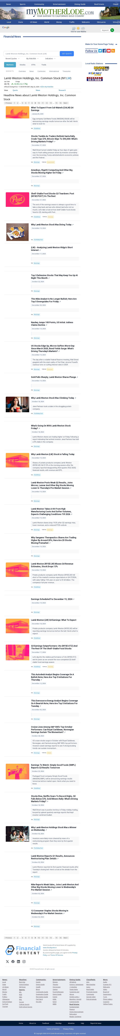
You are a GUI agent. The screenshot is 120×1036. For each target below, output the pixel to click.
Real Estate (99, 4)
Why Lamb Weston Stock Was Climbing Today (53, 398)
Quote (15, 90)
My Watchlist (31, 58)
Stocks (22, 65)
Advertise (71, 1023)
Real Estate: (74, 1004)
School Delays (7, 1002)
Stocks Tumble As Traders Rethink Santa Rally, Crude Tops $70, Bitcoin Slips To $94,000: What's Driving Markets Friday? (54, 139)
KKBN (54, 1004)
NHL (20, 1000)
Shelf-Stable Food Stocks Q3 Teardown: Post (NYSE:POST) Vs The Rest (52, 194)
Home (21, 1023)
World (46, 22)
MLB (20, 995)
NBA (20, 997)
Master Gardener (75, 1017)
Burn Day (22, 982)
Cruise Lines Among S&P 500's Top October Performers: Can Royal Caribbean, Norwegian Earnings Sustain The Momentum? (52, 729)
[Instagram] (24, 962)
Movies (55, 982)
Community (39, 4)
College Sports (24, 1004)
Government (50, 162)
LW (68, 78)
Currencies (41, 71)
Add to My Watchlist (46, 87)
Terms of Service (53, 1029)
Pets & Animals (91, 999)
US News (33, 22)
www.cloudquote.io (50, 948)
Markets (10, 65)
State (20, 22)
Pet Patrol (39, 999)
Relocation (73, 1014)
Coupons (106, 1002)
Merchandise (90, 985)
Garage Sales (91, 997)
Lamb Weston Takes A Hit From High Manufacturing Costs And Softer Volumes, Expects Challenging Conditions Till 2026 (51, 511)
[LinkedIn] (18, 962)
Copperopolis (74, 1002)
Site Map (59, 1023)
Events (38, 982)
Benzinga (36, 162)
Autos (88, 987)
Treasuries (67, 71)
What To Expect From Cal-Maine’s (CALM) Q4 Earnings (52, 108)
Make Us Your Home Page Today (99, 44)
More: (105, 979)
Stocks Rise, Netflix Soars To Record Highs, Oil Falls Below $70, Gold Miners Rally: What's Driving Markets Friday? (54, 799)
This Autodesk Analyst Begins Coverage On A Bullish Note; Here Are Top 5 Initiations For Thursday (52, 677)
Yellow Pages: (108, 1004)
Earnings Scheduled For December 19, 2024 (52, 599)
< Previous (8, 103)
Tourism (5, 1007)
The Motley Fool (38, 239)
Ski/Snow (22, 987)
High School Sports (25, 1007)
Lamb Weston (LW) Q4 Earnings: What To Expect (53, 620)
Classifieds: (91, 979)
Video (105, 989)
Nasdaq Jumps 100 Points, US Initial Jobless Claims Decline (52, 323)
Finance (72, 1009)
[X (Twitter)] (7, 962)
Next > (66, 103)
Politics (4, 997)
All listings (72, 982)
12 (47, 103)
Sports (22, 4)
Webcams (86, 22)
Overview (22, 71)
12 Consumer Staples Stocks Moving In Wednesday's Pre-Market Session (49, 912)
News (8, 4)
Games (55, 989)
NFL (20, 992)
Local (9, 22)
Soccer (21, 1002)
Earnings (49, 529)
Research (62, 90)
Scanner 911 (107, 985)
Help (82, 1023)
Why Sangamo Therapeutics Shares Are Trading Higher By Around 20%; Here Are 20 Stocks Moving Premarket (53, 540)
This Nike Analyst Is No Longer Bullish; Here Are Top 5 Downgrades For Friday (54, 300)
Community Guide (42, 992)
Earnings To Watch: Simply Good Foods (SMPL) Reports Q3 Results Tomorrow (53, 766)
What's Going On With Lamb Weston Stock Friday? (51, 427)
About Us (32, 1023)
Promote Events (91, 992)
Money (59, 22)
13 (51, 103)
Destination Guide (42, 994)
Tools (43, 65)
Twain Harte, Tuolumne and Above (74, 991)
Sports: (22, 990)
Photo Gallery (107, 999)
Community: (41, 979)
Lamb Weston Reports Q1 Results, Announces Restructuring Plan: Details (53, 857)
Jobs (87, 982)
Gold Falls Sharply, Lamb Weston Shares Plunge (54, 377)
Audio (105, 982)
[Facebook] (13, 962)
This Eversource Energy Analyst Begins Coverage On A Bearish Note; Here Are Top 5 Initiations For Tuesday (54, 703)
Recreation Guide (42, 997)
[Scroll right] (116, 3)
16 (60, 103)
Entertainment (59, 4)
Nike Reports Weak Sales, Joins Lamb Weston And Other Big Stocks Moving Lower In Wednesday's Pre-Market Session (55, 887)
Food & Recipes (58, 992)
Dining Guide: (75, 979)
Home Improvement (76, 1012)
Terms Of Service (57, 955)
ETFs (33, 65)
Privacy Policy (68, 1029)
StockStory (37, 128)
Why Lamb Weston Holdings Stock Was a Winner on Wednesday (53, 828)
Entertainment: (59, 979)
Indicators (49, 58)
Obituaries (101, 22)
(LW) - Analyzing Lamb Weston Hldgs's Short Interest (52, 248)
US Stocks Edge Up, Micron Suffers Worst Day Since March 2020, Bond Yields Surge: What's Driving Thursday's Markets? (52, 348)
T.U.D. (105, 997)
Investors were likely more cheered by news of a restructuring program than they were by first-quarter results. (53, 841)
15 (56, 103)
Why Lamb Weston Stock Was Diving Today (52, 224)
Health (38, 987)
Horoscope (56, 987)
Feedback (45, 1023)
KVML (54, 999)
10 (39, 103)
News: (4, 979)
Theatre (55, 985)
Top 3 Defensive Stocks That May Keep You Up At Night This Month (54, 276)
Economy (50, 216)
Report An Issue (95, 1023)
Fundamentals (74, 1007)
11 (43, 103)
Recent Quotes (11, 58)
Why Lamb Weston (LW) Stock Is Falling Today (52, 454)
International (54, 71)
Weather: (23, 979)
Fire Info (38, 1002)
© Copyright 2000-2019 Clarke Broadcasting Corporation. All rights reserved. (60, 1033)
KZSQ (55, 1002)
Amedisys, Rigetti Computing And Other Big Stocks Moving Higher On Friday (51, 171)
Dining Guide (80, 4)
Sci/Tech (5, 1004)
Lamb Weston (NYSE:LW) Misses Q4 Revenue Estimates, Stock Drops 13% (52, 565)
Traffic (72, 22)
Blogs (38, 989)
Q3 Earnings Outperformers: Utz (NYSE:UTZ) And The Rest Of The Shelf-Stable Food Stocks (54, 647)
